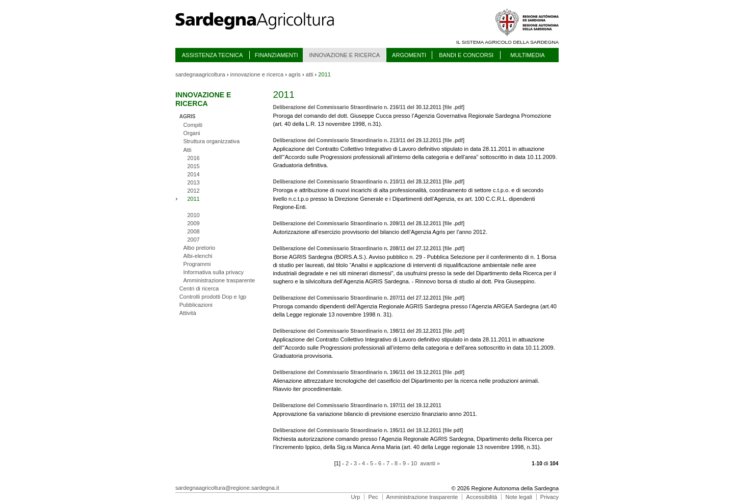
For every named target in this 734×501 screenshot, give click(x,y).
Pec (373, 497)
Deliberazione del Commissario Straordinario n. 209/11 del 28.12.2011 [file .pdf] (368, 223)
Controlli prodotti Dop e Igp (213, 297)
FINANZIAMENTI (276, 55)
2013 (193, 182)
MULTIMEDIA (527, 55)
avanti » (430, 463)
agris (295, 74)
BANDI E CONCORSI (466, 55)
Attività (187, 313)
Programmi (197, 264)
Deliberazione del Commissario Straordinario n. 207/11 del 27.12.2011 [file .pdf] (368, 298)
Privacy (549, 497)
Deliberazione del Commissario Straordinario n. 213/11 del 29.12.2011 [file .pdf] (368, 140)
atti (309, 74)
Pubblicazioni (196, 305)
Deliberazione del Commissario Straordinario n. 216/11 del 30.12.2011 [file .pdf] (368, 107)
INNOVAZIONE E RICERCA (344, 55)
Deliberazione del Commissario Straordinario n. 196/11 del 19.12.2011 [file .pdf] (368, 372)
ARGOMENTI (409, 55)
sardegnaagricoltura (200, 74)
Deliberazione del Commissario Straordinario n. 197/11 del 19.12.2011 (357, 405)
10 (414, 463)
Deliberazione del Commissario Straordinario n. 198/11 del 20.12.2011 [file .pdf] (368, 331)
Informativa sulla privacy (213, 272)
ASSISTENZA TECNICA (212, 55)
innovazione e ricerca (257, 74)
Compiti (192, 125)
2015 (193, 166)
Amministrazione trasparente (219, 280)
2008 (193, 231)
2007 (193, 239)
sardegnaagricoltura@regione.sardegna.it (227, 488)
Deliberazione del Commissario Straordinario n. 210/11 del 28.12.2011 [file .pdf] (368, 181)
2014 (193, 174)
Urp (355, 497)
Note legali (518, 497)
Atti (187, 150)
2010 (193, 215)
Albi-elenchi (197, 256)
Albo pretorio (199, 248)
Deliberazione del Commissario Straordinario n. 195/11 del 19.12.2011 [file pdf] (368, 430)
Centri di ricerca (199, 288)
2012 (193, 191)
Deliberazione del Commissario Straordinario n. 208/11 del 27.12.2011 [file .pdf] (368, 248)
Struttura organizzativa (211, 141)
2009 (193, 223)
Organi (191, 133)
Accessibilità (481, 497)
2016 (193, 158)
